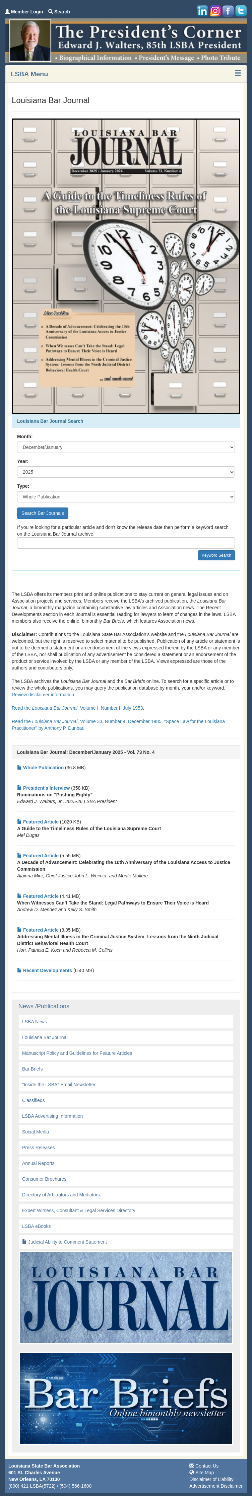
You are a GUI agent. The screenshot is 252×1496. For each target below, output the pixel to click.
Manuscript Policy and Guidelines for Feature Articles (77, 1053)
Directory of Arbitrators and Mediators (61, 1194)
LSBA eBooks (36, 1226)
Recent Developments (44, 970)
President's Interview (43, 788)
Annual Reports (38, 1163)
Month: (25, 436)
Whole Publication (40, 767)
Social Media (35, 1131)
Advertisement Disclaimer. (216, 1486)
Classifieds (33, 1100)
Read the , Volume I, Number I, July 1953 (77, 708)
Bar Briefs (32, 1069)
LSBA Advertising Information (52, 1116)
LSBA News (34, 1021)
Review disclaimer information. (44, 694)
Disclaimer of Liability (211, 1479)
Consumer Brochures (44, 1179)
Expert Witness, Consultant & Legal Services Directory (78, 1210)
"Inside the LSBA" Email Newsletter (59, 1084)
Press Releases (38, 1147)
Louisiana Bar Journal (44, 1037)
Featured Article (38, 821)
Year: (22, 461)
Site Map (201, 1472)
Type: (23, 486)
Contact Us (203, 1466)
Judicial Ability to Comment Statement (64, 1242)
